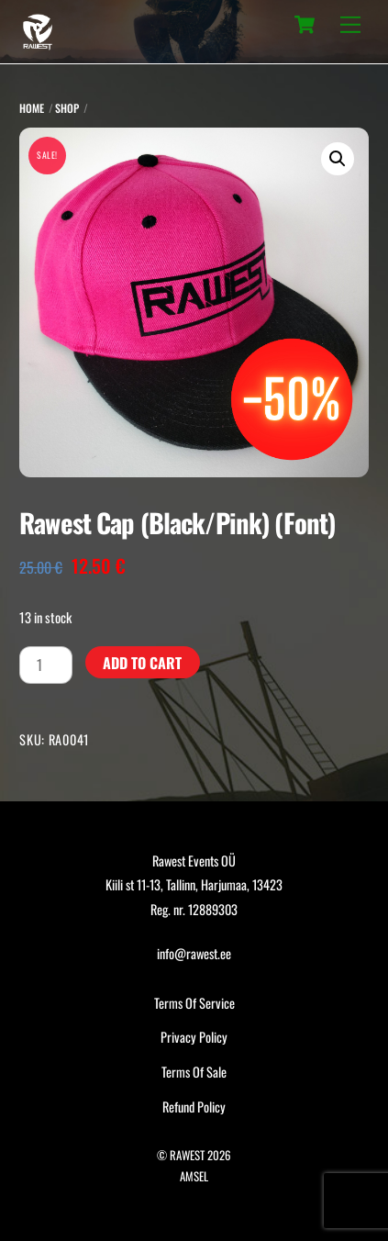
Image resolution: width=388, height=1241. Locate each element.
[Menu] (350, 24)
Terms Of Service (194, 1002)
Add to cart (142, 663)
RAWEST (187, 1155)
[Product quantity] (45, 664)
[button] (337, 158)
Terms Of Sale (194, 1071)
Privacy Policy (194, 1036)
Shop (67, 108)
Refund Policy (194, 1106)
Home (31, 108)
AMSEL (194, 1176)
